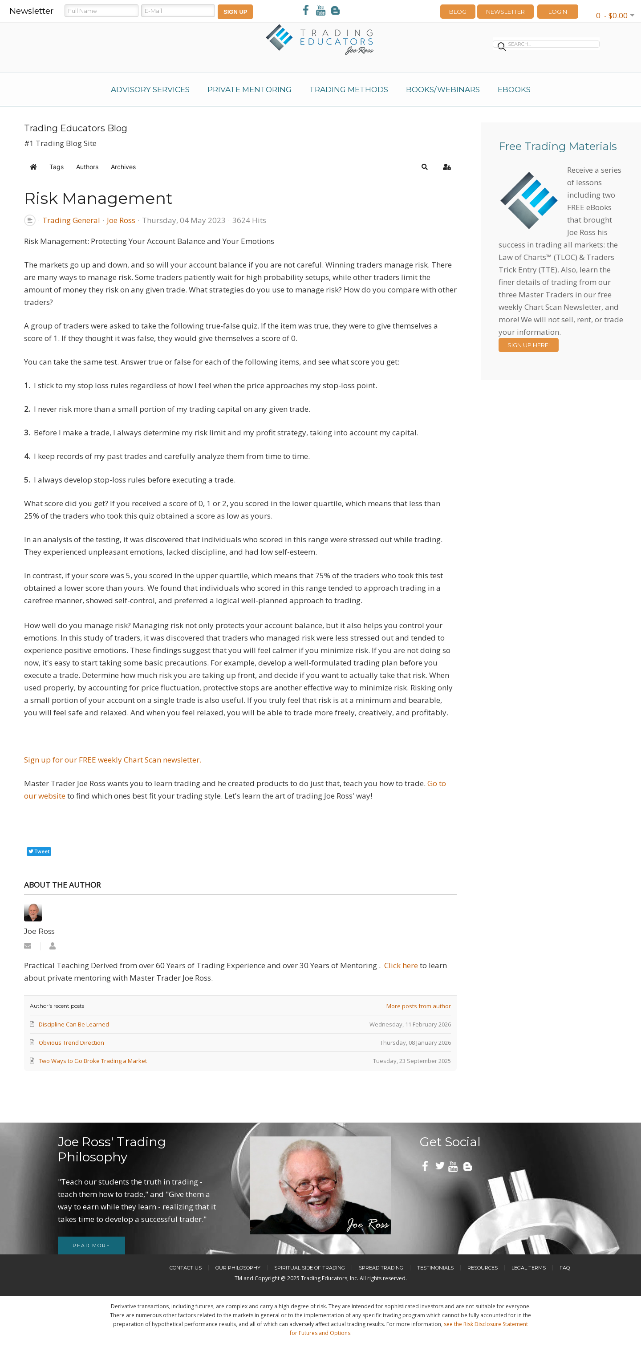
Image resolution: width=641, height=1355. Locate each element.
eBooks (514, 89)
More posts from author (418, 1006)
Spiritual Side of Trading (309, 1268)
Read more (91, 1245)
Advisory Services (150, 89)
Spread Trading (381, 1268)
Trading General (71, 220)
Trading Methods (348, 89)
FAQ (565, 1268)
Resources (482, 1268)
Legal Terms (528, 1268)
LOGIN (557, 11)
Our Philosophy (237, 1268)
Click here (401, 965)
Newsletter (505, 11)
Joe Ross (121, 220)
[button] (425, 166)
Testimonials (435, 1268)
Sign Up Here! (528, 345)
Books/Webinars (443, 89)
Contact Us (186, 1268)
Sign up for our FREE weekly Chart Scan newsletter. (112, 760)
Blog (458, 11)
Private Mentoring (249, 89)
